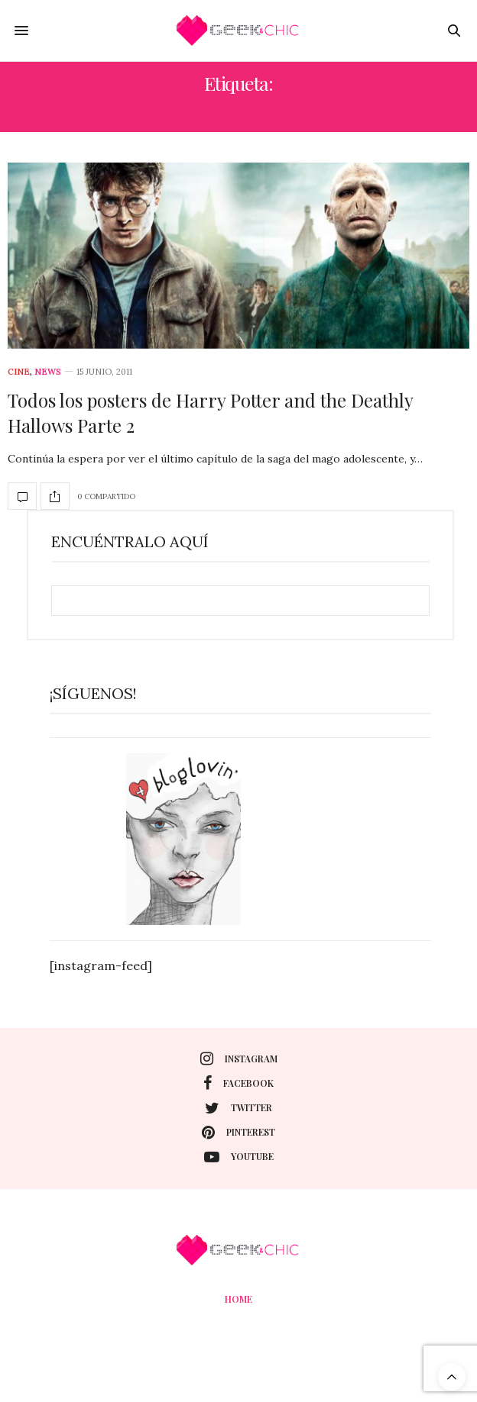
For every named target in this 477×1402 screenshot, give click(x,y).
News (47, 372)
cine (19, 372)
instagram (238, 1058)
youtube (239, 1157)
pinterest (238, 1132)
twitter (238, 1108)
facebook (238, 1083)
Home (238, 1299)
